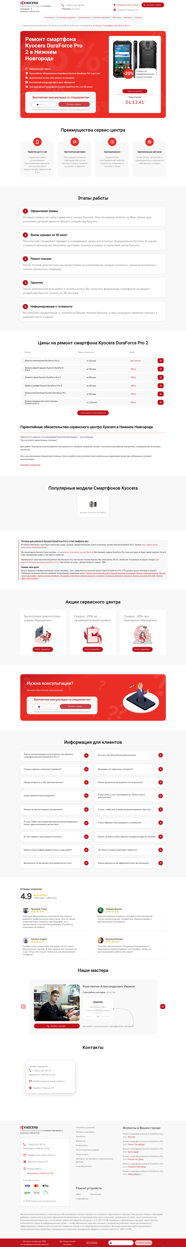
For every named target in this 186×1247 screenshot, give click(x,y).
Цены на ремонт (135, 91)
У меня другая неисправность (93, 413)
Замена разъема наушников (123, 573)
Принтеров (95, 1194)
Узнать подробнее (42, 649)
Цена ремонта (84, 17)
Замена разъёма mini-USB (144, 576)
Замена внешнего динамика (92, 576)
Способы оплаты (84, 1166)
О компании (49, 17)
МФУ (78, 1194)
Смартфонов (82, 1199)
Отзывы (138, 17)
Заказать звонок (152, 5)
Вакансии (117, 17)
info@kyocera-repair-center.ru (39, 1155)
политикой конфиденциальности (78, 109)
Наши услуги (82, 1154)
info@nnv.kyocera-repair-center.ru (47, 1081)
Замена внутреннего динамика (118, 576)
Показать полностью (30, 464)
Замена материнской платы (98, 573)
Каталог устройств (67, 17)
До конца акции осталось (67, 1243)
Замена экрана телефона (48, 576)
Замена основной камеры (147, 573)
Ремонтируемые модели (87, 1150)
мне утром (71, 9)
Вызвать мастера (56, 1026)
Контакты (128, 17)
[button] (162, 1006)
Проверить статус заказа (125, 5)
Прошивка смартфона (70, 576)
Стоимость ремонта (85, 1127)
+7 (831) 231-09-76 (74, 5)
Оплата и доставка (101, 17)
